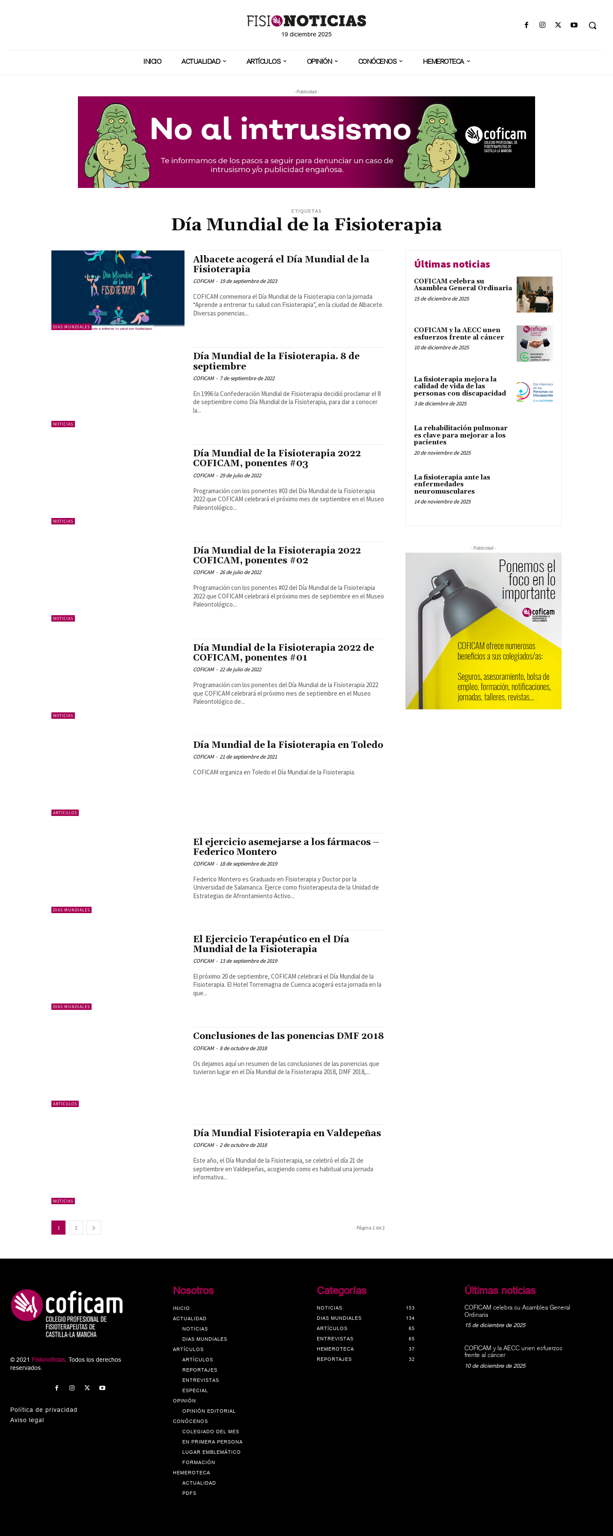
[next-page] (93, 1227)
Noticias (63, 424)
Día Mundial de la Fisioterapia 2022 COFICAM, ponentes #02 (277, 555)
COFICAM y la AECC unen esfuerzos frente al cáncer (459, 334)
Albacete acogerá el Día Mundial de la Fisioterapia (281, 264)
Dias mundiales (71, 327)
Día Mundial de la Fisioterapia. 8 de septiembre (276, 361)
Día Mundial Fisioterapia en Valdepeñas (287, 1133)
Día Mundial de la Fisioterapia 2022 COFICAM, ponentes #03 (277, 458)
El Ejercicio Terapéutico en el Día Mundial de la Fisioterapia (271, 944)
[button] (592, 25)
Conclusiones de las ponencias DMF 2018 (288, 1036)
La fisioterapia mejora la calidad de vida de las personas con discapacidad (460, 386)
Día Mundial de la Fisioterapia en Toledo (288, 745)
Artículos (65, 813)
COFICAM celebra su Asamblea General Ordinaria (463, 285)
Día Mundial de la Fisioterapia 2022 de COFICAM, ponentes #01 (283, 653)
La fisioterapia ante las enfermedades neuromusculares (452, 484)
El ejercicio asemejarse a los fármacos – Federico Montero (286, 847)
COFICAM (203, 281)
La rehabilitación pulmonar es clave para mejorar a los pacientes (461, 435)
